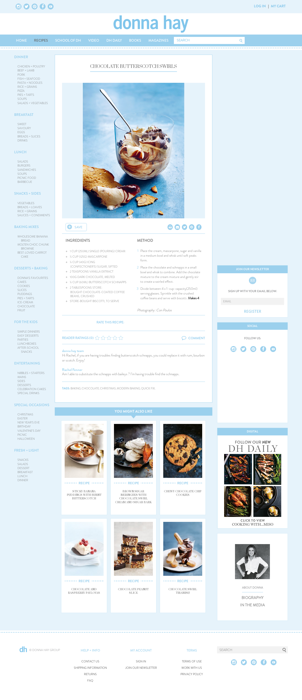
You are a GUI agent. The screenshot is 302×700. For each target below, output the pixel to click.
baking (76, 389)
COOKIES (23, 286)
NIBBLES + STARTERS (31, 373)
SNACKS (23, 460)
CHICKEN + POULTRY (31, 66)
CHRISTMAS (25, 414)
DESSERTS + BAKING (31, 268)
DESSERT (23, 468)
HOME (21, 40)
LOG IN (260, 6)
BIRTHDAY (24, 426)
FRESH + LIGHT (26, 450)
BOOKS (135, 40)
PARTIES (22, 340)
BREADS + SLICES (28, 136)
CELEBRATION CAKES (31, 389)
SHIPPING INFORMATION (90, 668)
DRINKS (22, 140)
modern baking (128, 389)
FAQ (90, 681)
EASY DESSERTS (28, 336)
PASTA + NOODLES (29, 83)
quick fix (148, 389)
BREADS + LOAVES (29, 207)
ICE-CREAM (25, 302)
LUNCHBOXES (26, 344)
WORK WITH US (191, 668)
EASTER (22, 418)
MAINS (21, 377)
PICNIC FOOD (26, 178)
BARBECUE (24, 182)
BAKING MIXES (26, 226)
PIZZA (21, 91)
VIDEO (93, 40)
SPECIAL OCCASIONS (31, 405)
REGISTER (252, 311)
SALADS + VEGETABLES (32, 103)
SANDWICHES (26, 170)
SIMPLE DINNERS (28, 332)
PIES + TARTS (25, 95)
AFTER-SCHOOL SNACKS (28, 350)
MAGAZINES (158, 40)
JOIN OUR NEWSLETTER (141, 668)
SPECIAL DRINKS (28, 393)
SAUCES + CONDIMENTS (33, 215)
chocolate (90, 389)
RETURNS (90, 674)
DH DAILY (114, 40)
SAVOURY (24, 128)
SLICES (22, 290)
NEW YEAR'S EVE (28, 422)
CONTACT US (90, 662)
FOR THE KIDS (26, 322)
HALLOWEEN (26, 439)
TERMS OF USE (192, 662)
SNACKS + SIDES (27, 193)
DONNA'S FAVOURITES (32, 278)
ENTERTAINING (27, 363)
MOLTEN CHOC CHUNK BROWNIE (33, 246)
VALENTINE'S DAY (29, 431)
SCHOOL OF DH (68, 40)
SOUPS (22, 99)
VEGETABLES (25, 203)
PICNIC (22, 435)
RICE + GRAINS (27, 87)
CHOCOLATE (26, 306)
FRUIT (21, 310)
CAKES (21, 282)
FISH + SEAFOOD (28, 79)
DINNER (21, 57)
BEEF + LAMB (25, 70)
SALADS (22, 161)
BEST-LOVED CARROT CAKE (32, 255)
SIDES (21, 381)
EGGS (21, 132)
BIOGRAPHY (253, 597)
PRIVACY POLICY (191, 674)
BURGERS (23, 165)
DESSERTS (24, 385)
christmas (108, 389)
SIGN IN (141, 662)
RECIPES (41, 40)
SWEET (21, 124)
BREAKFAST (24, 114)
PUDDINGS (24, 294)
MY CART (278, 6)
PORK (21, 75)
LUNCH (20, 152)
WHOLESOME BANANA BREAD (32, 238)
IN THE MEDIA (252, 605)
